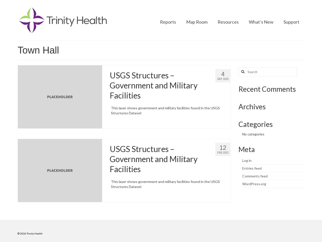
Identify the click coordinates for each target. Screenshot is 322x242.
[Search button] (242, 72)
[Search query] (267, 72)
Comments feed (255, 176)
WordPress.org (254, 184)
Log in (247, 160)
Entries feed (252, 168)
